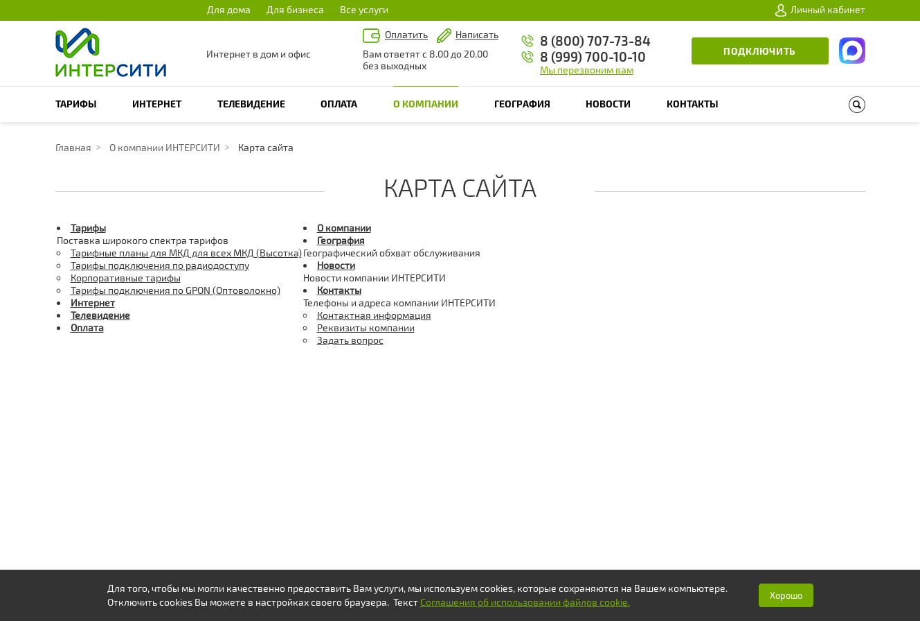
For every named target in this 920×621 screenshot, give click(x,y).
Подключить (759, 51)
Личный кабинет (820, 9)
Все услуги (364, 9)
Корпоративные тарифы (126, 277)
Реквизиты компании (366, 327)
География (522, 104)
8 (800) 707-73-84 (595, 41)
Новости (608, 104)
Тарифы (76, 104)
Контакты (693, 104)
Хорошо (786, 595)
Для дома (229, 9)
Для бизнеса (295, 9)
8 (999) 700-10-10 (593, 56)
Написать (477, 34)
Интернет (156, 104)
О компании (425, 104)
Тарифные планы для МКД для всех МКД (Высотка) (186, 253)
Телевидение (251, 104)
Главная (73, 147)
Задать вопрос (350, 340)
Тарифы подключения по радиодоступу (160, 265)
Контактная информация (374, 315)
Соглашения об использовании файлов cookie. (525, 602)
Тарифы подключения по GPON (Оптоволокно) (175, 290)
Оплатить (406, 34)
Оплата (339, 104)
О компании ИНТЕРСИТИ (164, 147)
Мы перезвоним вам (586, 70)
